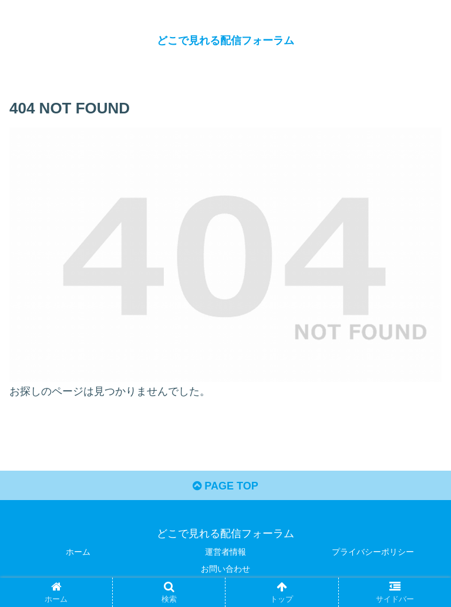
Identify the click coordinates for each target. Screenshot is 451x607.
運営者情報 (225, 551)
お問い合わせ (225, 569)
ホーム (78, 551)
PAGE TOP (225, 486)
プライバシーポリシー (373, 551)
